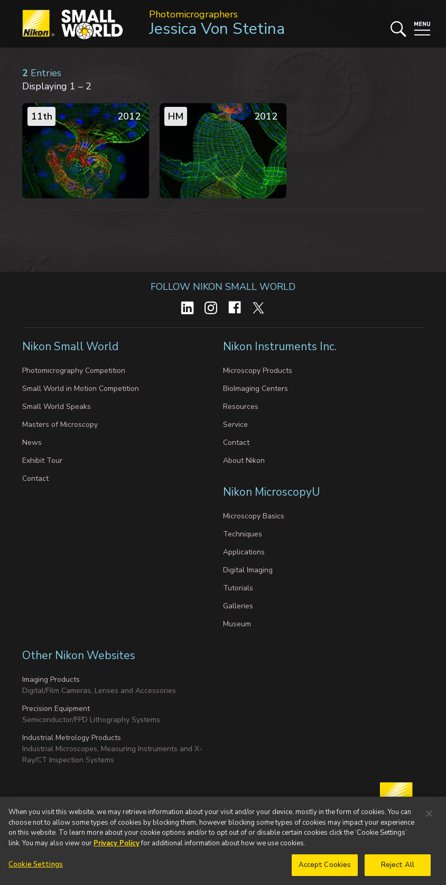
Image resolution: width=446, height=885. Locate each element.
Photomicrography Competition (73, 371)
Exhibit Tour (42, 460)
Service (235, 424)
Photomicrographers (193, 14)
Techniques (242, 534)
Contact (35, 478)
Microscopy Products (257, 371)
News (32, 442)
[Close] (429, 818)
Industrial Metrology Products (71, 738)
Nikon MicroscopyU (271, 492)
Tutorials (238, 588)
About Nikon (244, 460)
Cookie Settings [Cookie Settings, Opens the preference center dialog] (35, 869)
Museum (237, 624)
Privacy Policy (117, 848)
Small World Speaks (56, 407)
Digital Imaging (248, 570)
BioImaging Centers (255, 389)
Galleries (238, 606)
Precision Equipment (56, 709)
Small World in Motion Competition (80, 389)
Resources (240, 407)
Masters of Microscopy (60, 424)
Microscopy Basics (253, 516)
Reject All (397, 869)
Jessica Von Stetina (217, 29)
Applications (244, 552)
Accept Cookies (325, 869)
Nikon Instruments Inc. (281, 346)
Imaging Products (51, 679)
